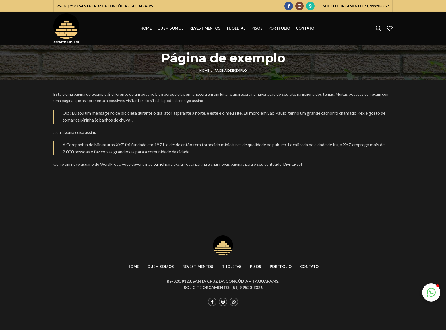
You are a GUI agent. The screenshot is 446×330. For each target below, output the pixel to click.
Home (204, 70)
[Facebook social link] (288, 6)
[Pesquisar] (378, 28)
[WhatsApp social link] (310, 6)
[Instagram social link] (299, 6)
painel (159, 164)
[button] (431, 292)
